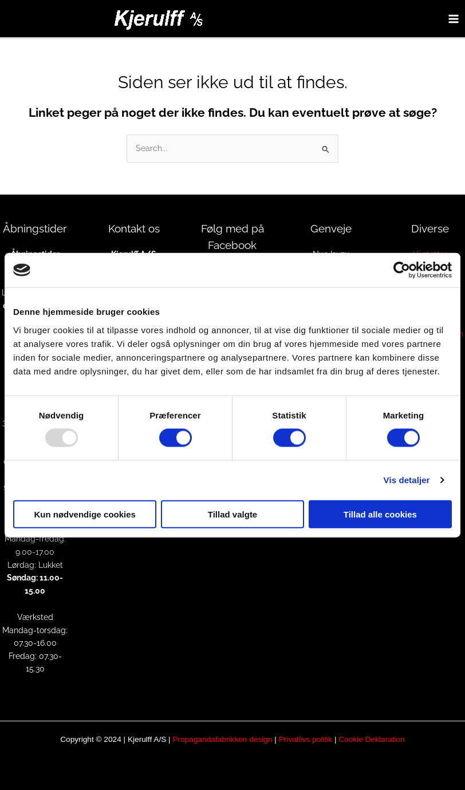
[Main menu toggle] (454, 18)
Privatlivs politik (305, 739)
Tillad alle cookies (380, 514)
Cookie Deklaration (371, 739)
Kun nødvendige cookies (85, 514)
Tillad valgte (232, 514)
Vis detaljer (407, 480)
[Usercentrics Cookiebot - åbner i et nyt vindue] (402, 270)
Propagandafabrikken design (222, 739)
